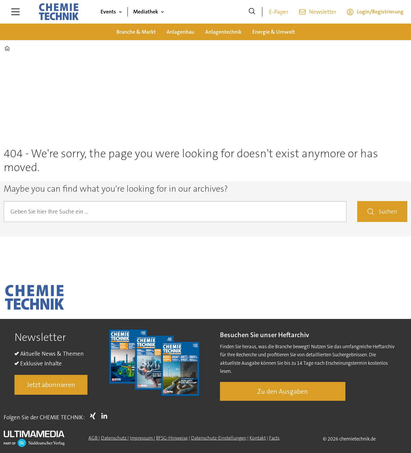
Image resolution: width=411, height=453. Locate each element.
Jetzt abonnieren (51, 384)
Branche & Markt (136, 31)
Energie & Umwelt (273, 31)
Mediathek (145, 11)
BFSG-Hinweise (172, 438)
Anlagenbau (180, 31)
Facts (274, 438)
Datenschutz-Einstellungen (218, 438)
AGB (93, 438)
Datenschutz (114, 438)
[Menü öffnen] (15, 11)
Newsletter (322, 11)
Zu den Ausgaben (282, 391)
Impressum (142, 438)
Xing (94, 416)
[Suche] (252, 12)
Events (108, 11)
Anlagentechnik (223, 31)
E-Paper (278, 11)
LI (106, 416)
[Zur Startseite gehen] (58, 12)
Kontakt (258, 438)
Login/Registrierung (380, 11)
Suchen (388, 211)
